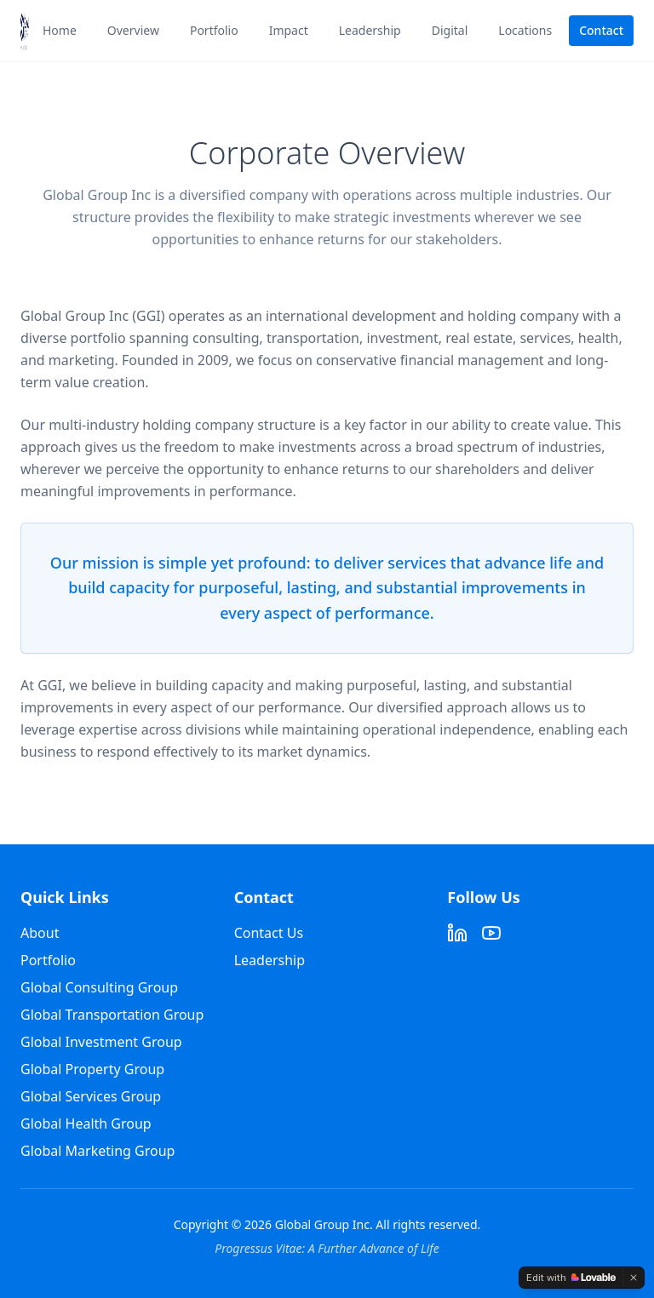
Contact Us (268, 932)
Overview (133, 30)
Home (60, 30)
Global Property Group (92, 1069)
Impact (288, 30)
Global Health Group (86, 1123)
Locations (525, 30)
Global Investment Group (101, 1041)
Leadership (370, 30)
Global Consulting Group (99, 987)
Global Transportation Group (112, 1014)
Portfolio (214, 30)
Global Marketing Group (97, 1150)
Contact (601, 30)
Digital (450, 30)
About (39, 932)
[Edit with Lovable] (570, 1277)
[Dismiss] (633, 1277)
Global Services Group (90, 1096)
